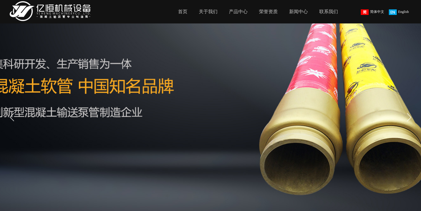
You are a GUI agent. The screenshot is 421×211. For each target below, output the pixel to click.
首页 (182, 11)
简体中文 (372, 12)
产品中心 (238, 11)
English (399, 12)
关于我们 (208, 11)
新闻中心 (298, 11)
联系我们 (328, 11)
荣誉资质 (268, 11)
